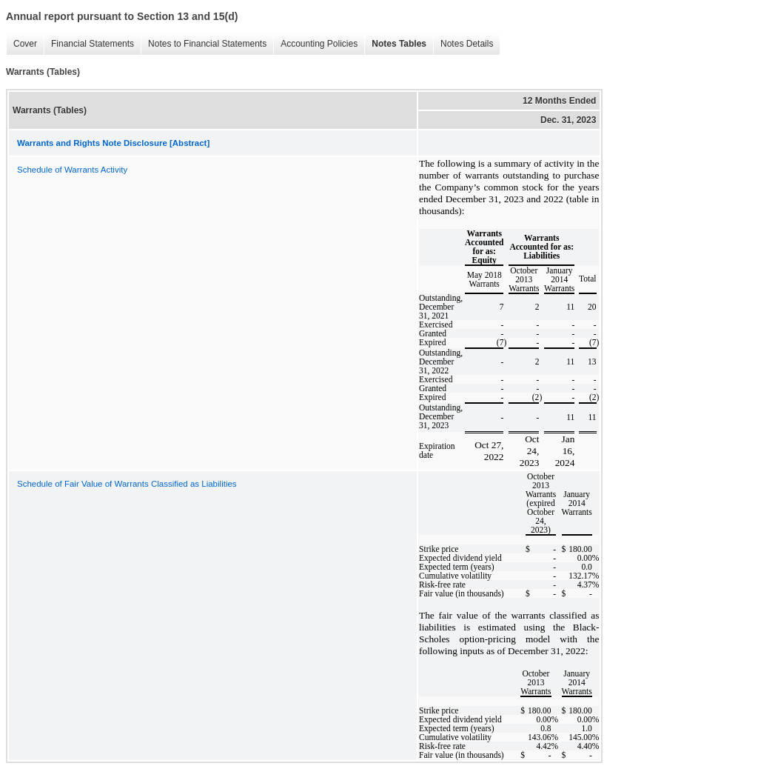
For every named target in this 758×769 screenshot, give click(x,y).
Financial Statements (89, 44)
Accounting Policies (315, 44)
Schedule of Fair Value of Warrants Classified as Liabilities (127, 483)
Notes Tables (395, 44)
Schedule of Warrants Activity (72, 169)
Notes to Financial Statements (203, 44)
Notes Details (463, 44)
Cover (21, 44)
